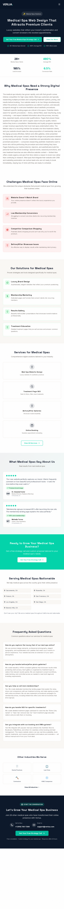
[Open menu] (59, 4)
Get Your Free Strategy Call (32, 560)
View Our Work (52, 39)
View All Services (32, 443)
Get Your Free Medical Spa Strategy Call (22, 39)
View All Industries (32, 787)
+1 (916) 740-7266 (22, 827)
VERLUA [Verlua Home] (8, 4)
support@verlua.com (45, 827)
